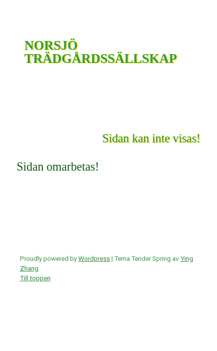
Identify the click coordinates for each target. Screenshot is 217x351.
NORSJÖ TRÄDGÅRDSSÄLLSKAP (100, 52)
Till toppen (35, 278)
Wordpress (94, 258)
